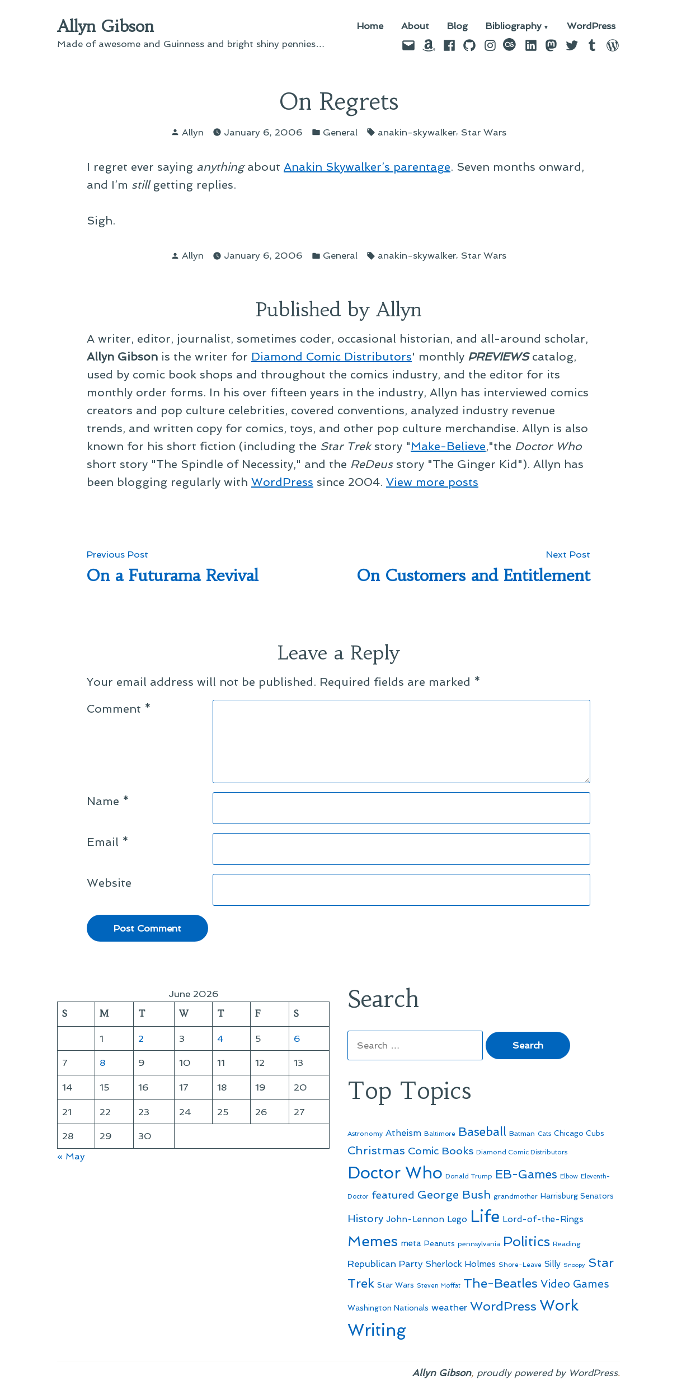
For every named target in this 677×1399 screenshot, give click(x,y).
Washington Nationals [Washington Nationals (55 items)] (388, 1307)
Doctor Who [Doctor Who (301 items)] (395, 1172)
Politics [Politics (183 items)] (526, 1241)
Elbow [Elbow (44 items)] (569, 1176)
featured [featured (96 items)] (393, 1195)
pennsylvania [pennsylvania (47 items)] (479, 1244)
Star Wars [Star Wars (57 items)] (395, 1284)
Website (109, 883)
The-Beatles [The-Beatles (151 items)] (500, 1283)
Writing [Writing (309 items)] (376, 1330)
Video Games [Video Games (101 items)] (574, 1284)
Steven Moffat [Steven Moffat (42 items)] (438, 1285)
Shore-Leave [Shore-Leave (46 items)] (520, 1265)
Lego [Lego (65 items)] (457, 1219)
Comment (119, 708)
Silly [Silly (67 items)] (552, 1264)
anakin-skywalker (417, 132)
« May (71, 1156)
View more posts (432, 482)
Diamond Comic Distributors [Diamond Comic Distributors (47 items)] (521, 1152)
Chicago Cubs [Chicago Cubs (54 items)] (579, 1133)
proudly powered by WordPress (547, 1372)
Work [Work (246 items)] (559, 1305)
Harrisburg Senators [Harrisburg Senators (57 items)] (577, 1195)
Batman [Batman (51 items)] (522, 1133)
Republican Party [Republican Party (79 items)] (385, 1263)
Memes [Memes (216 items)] (372, 1241)
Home (370, 26)
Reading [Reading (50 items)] (567, 1243)
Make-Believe (448, 446)
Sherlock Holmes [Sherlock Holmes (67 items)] (461, 1264)
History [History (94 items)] (365, 1218)
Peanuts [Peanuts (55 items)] (439, 1243)
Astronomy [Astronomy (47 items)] (365, 1134)
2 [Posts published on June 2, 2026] (141, 1038)
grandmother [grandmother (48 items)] (515, 1196)
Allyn (193, 132)
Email (108, 842)
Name (108, 801)
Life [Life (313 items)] (485, 1216)
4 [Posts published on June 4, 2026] (220, 1038)
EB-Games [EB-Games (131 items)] (526, 1174)
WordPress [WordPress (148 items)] (503, 1306)
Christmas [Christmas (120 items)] (376, 1150)
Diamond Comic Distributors (331, 356)
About (415, 26)
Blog (457, 26)
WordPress (591, 26)
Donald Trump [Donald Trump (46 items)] (468, 1176)
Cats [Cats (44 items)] (544, 1134)
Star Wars (483, 132)
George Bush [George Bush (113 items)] (454, 1194)
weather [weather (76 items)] (449, 1307)
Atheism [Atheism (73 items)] (403, 1132)
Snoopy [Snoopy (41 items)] (574, 1265)
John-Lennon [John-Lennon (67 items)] (415, 1219)
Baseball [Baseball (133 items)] (482, 1132)
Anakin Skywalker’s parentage (367, 167)
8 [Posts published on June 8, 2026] (103, 1062)
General (340, 132)
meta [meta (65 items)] (411, 1243)
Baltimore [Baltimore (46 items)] (439, 1134)
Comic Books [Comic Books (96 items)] (440, 1151)
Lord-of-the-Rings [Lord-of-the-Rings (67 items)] (543, 1219)
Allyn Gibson (105, 26)
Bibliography (514, 26)
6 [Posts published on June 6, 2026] (297, 1038)
